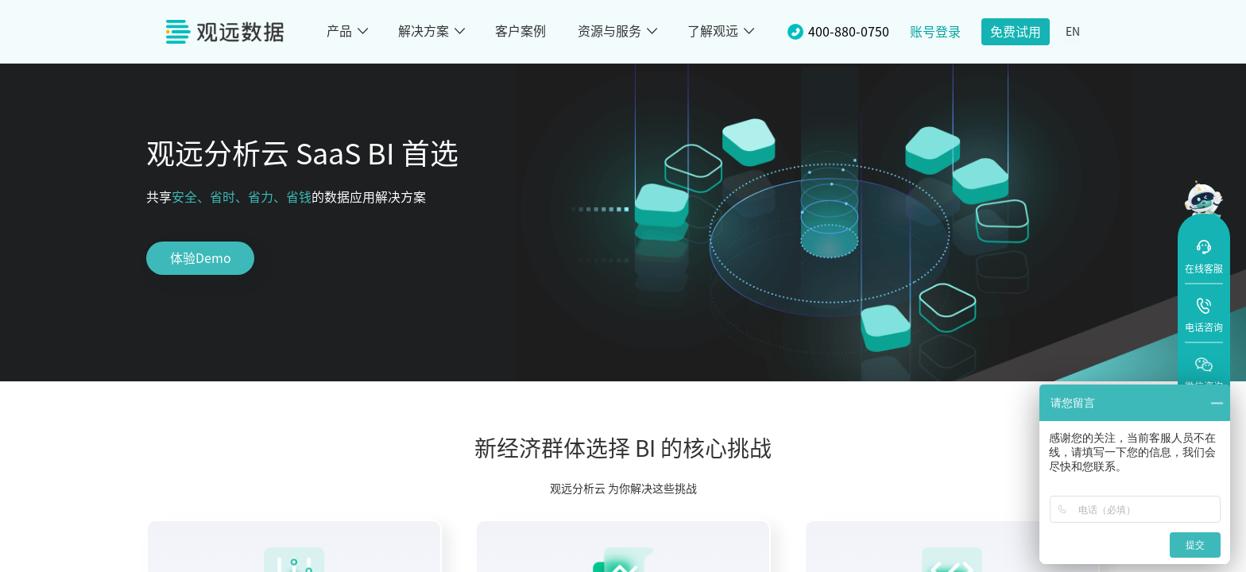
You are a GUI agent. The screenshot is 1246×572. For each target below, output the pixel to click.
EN (1073, 31)
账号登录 (935, 31)
